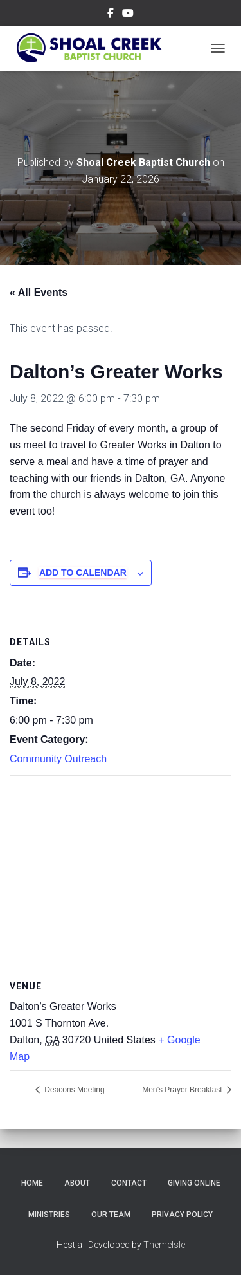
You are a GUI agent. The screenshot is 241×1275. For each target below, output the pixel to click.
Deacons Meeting (73, 1089)
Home (32, 1183)
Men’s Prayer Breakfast (183, 1089)
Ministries (49, 1214)
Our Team (110, 1214)
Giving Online (194, 1183)
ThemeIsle (164, 1245)
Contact (129, 1183)
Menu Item (110, 15)
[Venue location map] (120, 868)
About (77, 1183)
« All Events (38, 292)
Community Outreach (58, 758)
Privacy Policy (182, 1214)
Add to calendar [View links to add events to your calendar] (83, 572)
